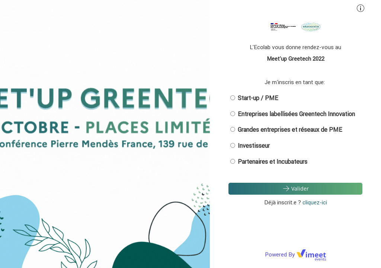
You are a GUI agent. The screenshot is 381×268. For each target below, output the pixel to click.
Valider (295, 188)
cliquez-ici (314, 202)
